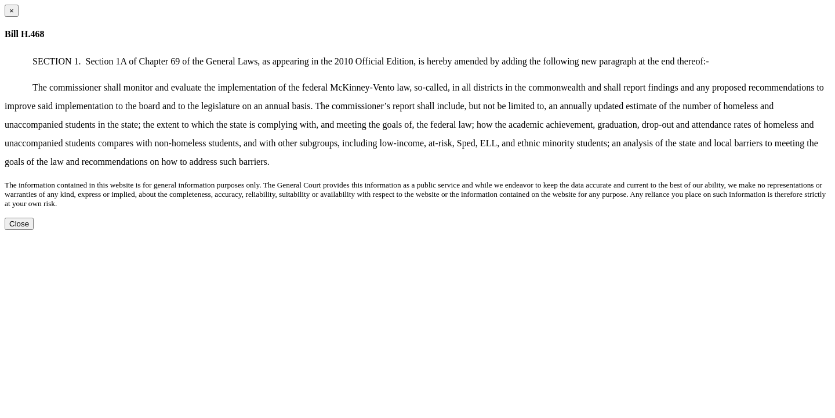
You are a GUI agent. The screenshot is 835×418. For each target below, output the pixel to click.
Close (19, 223)
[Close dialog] (12, 11)
